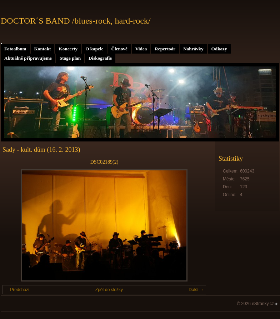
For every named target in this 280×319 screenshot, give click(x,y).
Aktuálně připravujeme (28, 58)
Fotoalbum (15, 48)
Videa (141, 48)
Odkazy (219, 48)
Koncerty (68, 48)
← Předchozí (17, 289)
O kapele (94, 48)
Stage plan (70, 58)
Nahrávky (193, 48)
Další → (196, 289)
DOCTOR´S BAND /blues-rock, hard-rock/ (76, 20)
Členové (119, 48)
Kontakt (42, 48)
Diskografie (100, 58)
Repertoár (165, 48)
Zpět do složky (109, 289)
